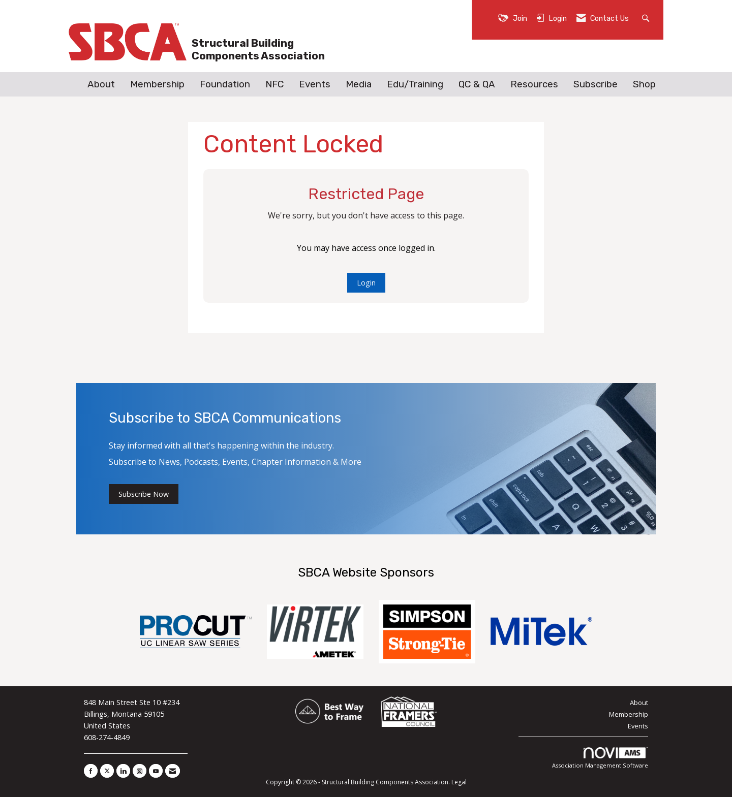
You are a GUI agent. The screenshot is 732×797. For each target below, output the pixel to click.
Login (366, 283)
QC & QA (477, 84)
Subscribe (595, 84)
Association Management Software (600, 758)
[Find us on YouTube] (156, 771)
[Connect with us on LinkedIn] (123, 771)
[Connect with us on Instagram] (139, 771)
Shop (644, 84)
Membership (157, 84)
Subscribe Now (143, 494)
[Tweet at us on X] (107, 771)
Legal (459, 782)
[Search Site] (646, 17)
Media (359, 84)
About (101, 84)
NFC (274, 84)
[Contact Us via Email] (172, 771)
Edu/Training (415, 84)
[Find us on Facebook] (91, 771)
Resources (534, 84)
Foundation (225, 84)
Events (314, 84)
